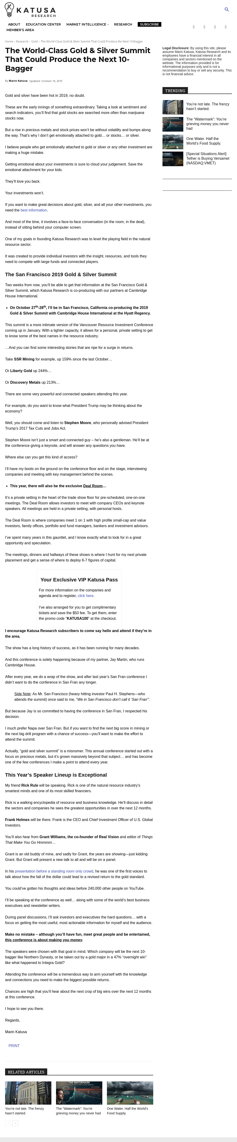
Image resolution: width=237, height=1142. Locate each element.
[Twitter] (204, 26)
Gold (34, 41)
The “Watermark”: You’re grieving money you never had (77, 1113)
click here (86, 596)
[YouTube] (215, 26)
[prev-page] (8, 1128)
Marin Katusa (18, 80)
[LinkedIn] (226, 26)
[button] (226, 9)
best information (34, 210)
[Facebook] (194, 26)
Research (22, 41)
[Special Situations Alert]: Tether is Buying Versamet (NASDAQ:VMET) (207, 158)
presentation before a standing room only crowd (54, 871)
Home (9, 41)
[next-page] (15, 1128)
